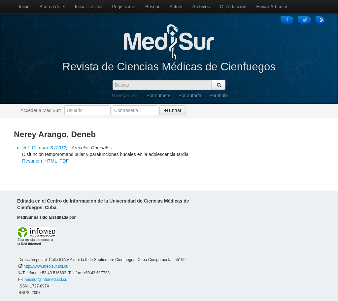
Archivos (201, 6)
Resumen (32, 161)
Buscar (152, 6)
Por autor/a (190, 95)
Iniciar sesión (88, 6)
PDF (64, 161)
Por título (218, 95)
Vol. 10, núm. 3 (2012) (45, 147)
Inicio (24, 6)
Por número (159, 95)
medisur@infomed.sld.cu (45, 279)
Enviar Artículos (272, 6)
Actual (176, 6)
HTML (51, 161)
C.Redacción (233, 6)
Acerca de (52, 6)
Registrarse (123, 6)
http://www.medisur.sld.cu (45, 266)
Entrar (173, 110)
